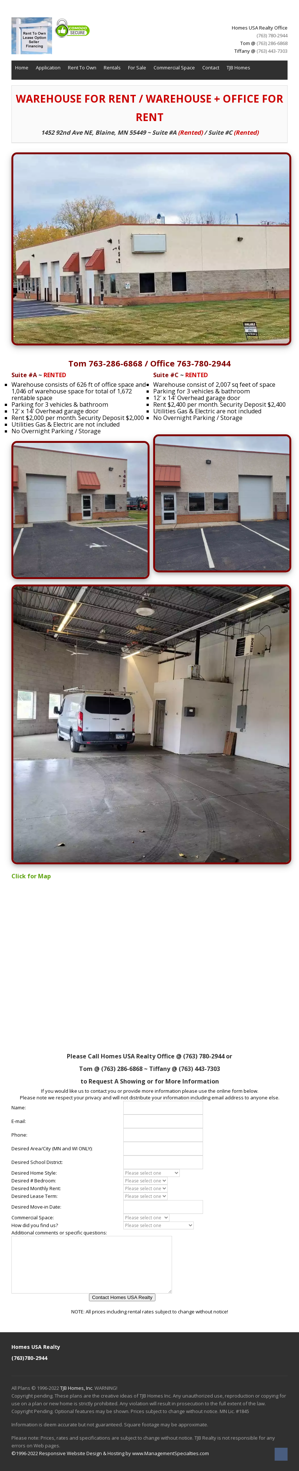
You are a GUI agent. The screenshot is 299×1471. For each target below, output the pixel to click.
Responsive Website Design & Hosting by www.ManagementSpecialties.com (124, 1453)
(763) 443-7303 (272, 51)
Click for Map (31, 876)
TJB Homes (238, 67)
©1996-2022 (24, 1453)
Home (21, 67)
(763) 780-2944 (272, 35)
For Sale (137, 67)
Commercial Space (174, 67)
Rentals (112, 67)
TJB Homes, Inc (76, 1388)
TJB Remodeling (32, 81)
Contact (210, 67)
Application (48, 67)
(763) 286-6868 (272, 43)
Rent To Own (82, 67)
